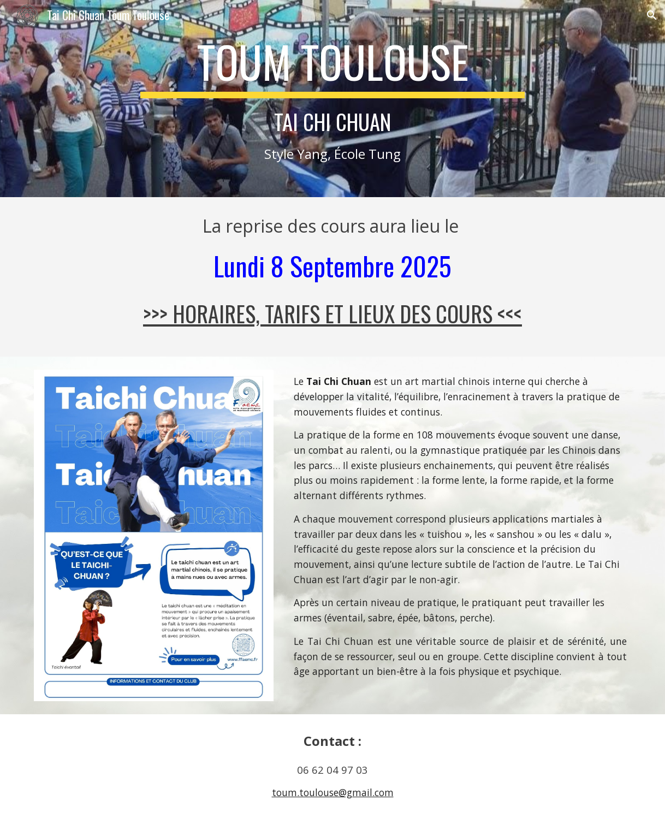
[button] (652, 15)
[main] (332, 99)
